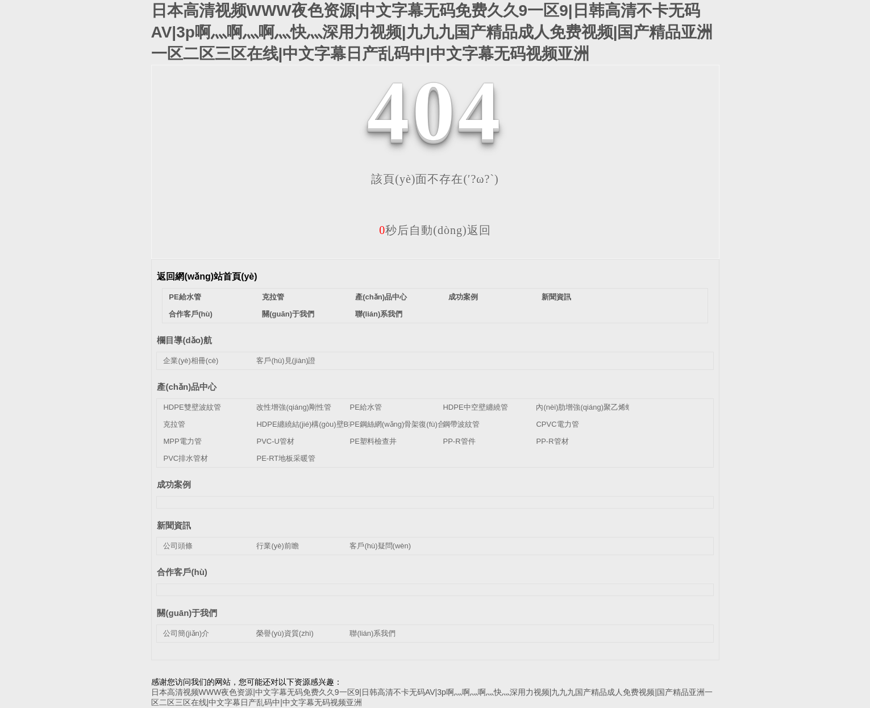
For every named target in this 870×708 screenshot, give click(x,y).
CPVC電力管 (557, 424)
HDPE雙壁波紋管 (191, 407)
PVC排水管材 (185, 458)
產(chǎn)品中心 (381, 297)
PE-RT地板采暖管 (285, 458)
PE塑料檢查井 (372, 441)
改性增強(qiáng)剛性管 (293, 407)
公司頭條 (178, 546)
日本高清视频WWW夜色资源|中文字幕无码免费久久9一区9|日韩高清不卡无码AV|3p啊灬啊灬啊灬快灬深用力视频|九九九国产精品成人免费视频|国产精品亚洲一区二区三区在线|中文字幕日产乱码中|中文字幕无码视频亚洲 (432, 32)
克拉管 (273, 297)
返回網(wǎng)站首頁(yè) (207, 276)
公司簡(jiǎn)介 (186, 633)
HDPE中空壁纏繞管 (475, 407)
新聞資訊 (556, 297)
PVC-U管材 (275, 441)
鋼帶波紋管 (461, 424)
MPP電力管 (182, 441)
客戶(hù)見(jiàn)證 (285, 360)
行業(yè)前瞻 (277, 546)
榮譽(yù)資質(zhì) (284, 633)
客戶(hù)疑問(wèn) (380, 546)
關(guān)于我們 (288, 314)
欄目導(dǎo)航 (184, 340)
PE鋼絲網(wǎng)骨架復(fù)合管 (400, 424)
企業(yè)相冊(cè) (190, 360)
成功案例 (463, 297)
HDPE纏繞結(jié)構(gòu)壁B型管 (309, 424)
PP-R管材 (552, 441)
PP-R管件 (459, 441)
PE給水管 (185, 297)
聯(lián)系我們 (378, 314)
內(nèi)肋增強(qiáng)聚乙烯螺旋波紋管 (599, 407)
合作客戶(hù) (191, 314)
